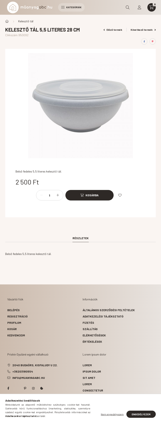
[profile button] (139, 7)
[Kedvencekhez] (120, 195)
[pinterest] (152, 41)
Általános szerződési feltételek (109, 310)
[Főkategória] (7, 21)
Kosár (12, 329)
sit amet (89, 378)
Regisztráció (17, 316)
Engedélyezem (141, 414)
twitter (16, 388)
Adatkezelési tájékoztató (103, 316)
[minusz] (41, 195)
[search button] (127, 7)
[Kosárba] (89, 195)
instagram (33, 388)
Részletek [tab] (81, 238)
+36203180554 (22, 371)
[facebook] (144, 41)
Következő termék (143, 29)
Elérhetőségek (94, 335)
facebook (8, 388)
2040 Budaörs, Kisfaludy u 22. (35, 365)
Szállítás (90, 329)
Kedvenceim (16, 335)
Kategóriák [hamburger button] (71, 7)
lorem (87, 365)
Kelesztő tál (25, 21)
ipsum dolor (92, 371)
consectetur (93, 390)
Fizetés (88, 322)
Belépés (13, 310)
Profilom (14, 322)
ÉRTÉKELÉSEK (92, 341)
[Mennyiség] (49, 195)
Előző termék (113, 29)
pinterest (25, 388)
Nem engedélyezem (112, 414)
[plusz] (58, 195)
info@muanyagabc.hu (28, 378)
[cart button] (151, 7)
